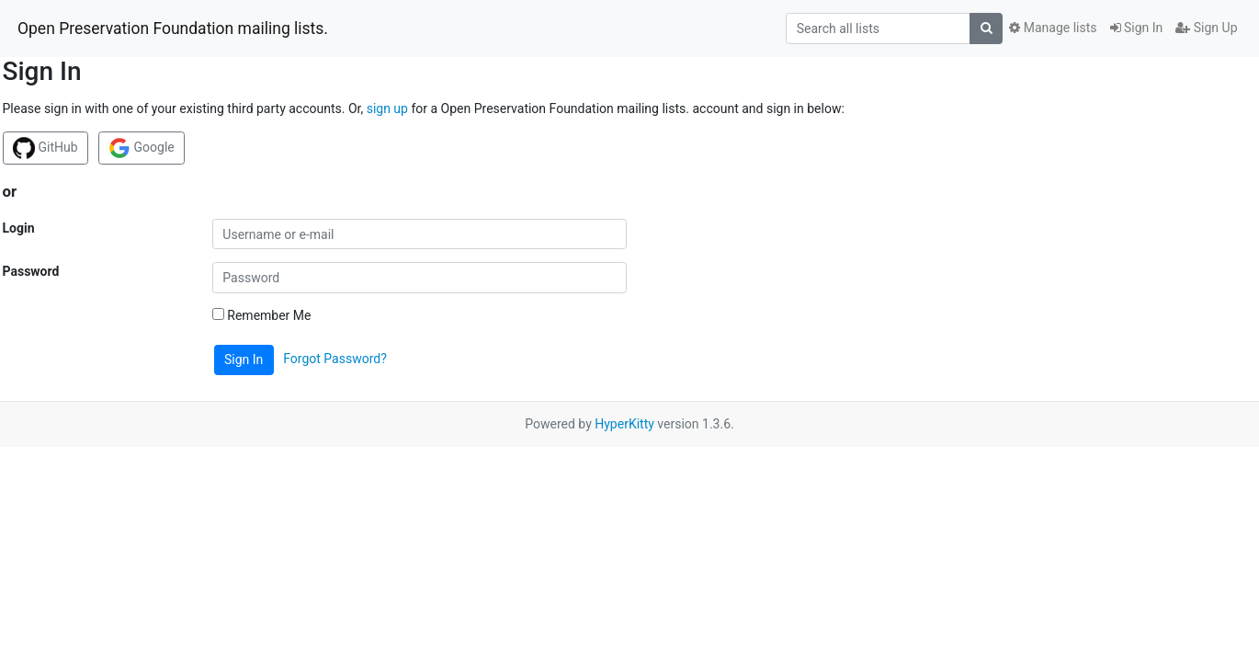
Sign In (1136, 27)
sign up (387, 108)
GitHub (45, 148)
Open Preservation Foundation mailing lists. (172, 28)
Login (19, 228)
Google (141, 148)
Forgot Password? (335, 358)
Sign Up (1206, 27)
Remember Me (262, 315)
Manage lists (1052, 27)
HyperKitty (624, 424)
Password (31, 271)
